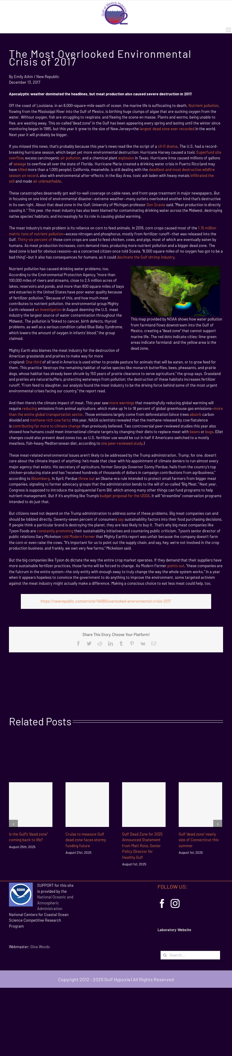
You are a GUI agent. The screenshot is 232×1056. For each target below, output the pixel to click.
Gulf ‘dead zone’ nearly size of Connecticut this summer (199, 840)
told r (78, 536)
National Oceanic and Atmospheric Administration (55, 903)
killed (22, 169)
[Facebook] (162, 903)
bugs (209, 431)
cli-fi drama (167, 146)
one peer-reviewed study (121, 443)
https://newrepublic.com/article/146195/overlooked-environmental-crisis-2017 (106, 601)
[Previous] (13, 824)
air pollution (70, 157)
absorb (195, 414)
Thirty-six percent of (35, 239)
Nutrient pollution (203, 105)
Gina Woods (40, 946)
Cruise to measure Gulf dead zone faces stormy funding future (86, 840)
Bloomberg (40, 478)
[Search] (165, 955)
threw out (86, 478)
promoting (64, 530)
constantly (46, 530)
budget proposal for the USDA (125, 495)
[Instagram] (175, 903)
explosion (126, 157)
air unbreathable (47, 181)
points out (175, 565)
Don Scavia (156, 204)
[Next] (217, 824)
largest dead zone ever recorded (167, 128)
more (113, 402)
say (121, 519)
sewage (19, 163)
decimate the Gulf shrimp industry (145, 257)
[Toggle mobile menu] (229, 30)
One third (33, 362)
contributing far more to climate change (47, 426)
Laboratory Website (174, 929)
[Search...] (190, 955)
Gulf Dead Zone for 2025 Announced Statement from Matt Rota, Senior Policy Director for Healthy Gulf (142, 846)
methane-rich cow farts (50, 420)
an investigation (48, 309)
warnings (126, 402)
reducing (29, 408)
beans (195, 431)
